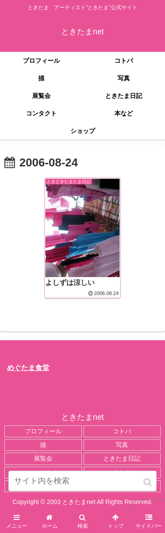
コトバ (122, 431)
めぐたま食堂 (28, 367)
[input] (82, 481)
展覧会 (43, 458)
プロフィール (43, 431)
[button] (148, 482)
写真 (122, 444)
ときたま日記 (121, 458)
